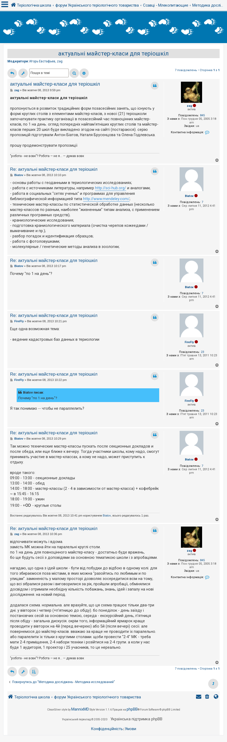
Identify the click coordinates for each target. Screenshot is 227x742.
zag (60, 61)
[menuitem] (207, 697)
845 (202, 115)
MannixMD (80, 709)
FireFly (189, 342)
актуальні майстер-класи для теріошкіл (113, 53)
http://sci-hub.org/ (110, 188)
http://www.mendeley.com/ (106, 199)
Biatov (189, 196)
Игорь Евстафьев (42, 61)
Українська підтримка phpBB (136, 719)
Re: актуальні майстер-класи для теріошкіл (53, 169)
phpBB (132, 709)
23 (202, 352)
